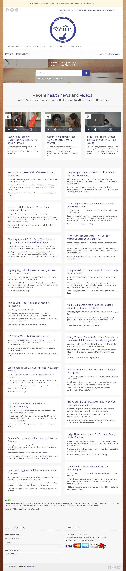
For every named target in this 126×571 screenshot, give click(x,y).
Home (102, 54)
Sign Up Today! (108, 10)
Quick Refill (81, 10)
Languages (64, 10)
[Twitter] (118, 567)
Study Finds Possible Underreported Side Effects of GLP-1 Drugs (22, 139)
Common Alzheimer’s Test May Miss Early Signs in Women (61, 139)
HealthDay (21, 509)
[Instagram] (114, 567)
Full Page (16, 227)
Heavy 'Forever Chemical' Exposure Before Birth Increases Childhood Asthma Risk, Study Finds (92, 339)
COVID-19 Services (57, 47)
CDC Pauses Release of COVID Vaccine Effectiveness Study (27, 405)
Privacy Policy (10, 554)
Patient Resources (34, 47)
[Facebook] (109, 567)
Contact (75, 47)
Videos (60, 78)
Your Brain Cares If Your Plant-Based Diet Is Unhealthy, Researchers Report (90, 306)
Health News (45, 78)
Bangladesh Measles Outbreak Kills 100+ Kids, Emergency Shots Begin (91, 403)
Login (62, 13)
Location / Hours (94, 10)
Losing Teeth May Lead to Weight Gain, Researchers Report (28, 208)
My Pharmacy (14, 47)
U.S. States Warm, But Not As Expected (28, 336)
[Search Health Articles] (59, 73)
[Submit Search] (86, 73)
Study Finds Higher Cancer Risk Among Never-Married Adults (101, 139)
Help (72, 10)
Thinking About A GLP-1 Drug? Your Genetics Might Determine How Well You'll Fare (31, 241)
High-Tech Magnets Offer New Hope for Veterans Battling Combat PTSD (88, 237)
